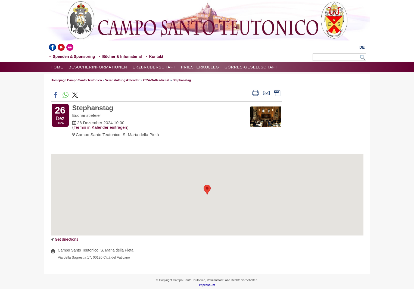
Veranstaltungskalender (122, 80)
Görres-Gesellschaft (251, 67)
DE (362, 47)
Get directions (66, 239)
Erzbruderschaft (154, 67)
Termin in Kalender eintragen (100, 127)
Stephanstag (182, 80)
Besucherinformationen (98, 67)
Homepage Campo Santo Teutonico (76, 80)
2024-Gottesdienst (156, 80)
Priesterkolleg (200, 67)
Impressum (207, 285)
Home (57, 67)
